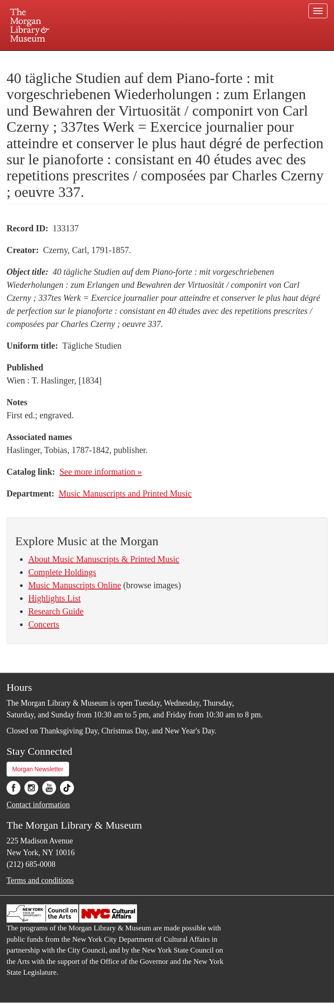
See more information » (101, 472)
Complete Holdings (62, 572)
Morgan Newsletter (37, 769)
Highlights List (54, 598)
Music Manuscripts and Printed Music (125, 493)
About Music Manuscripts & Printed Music (103, 559)
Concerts (43, 624)
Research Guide (56, 611)
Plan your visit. (63, 58)
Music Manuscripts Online (74, 585)
